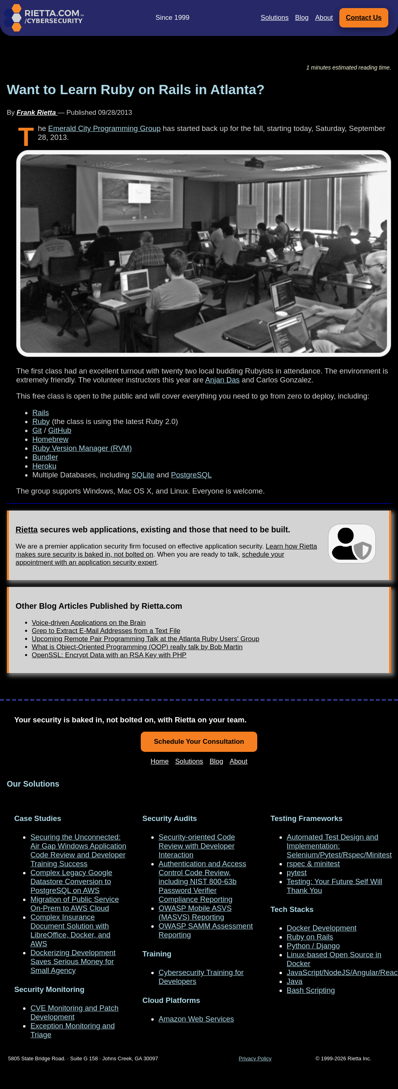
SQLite (142, 475)
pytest (297, 872)
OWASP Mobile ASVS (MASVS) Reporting (195, 912)
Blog (302, 17)
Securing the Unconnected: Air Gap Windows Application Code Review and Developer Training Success (78, 850)
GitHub (59, 430)
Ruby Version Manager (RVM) (82, 448)
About (324, 17)
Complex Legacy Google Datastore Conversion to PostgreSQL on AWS (71, 881)
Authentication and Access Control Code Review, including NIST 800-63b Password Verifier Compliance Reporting (202, 881)
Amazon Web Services (196, 1019)
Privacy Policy (255, 1058)
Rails (40, 412)
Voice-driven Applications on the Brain (89, 623)
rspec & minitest (313, 863)
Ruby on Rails (310, 937)
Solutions (275, 17)
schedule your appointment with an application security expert (150, 558)
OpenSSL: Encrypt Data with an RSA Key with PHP (109, 655)
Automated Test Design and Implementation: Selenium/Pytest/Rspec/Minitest (339, 846)
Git (37, 430)
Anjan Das (222, 380)
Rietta (27, 529)
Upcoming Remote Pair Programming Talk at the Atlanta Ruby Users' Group (146, 639)
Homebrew (50, 439)
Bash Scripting (311, 990)
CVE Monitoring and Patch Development (74, 1012)
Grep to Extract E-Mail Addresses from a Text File (106, 631)
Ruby (41, 421)
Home (159, 761)
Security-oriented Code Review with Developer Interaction (197, 846)
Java (295, 981)
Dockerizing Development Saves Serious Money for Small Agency (72, 961)
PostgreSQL (191, 475)
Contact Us (364, 17)
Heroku (44, 466)
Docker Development (321, 928)
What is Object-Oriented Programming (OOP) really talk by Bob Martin (137, 647)
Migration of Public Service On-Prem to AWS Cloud (74, 903)
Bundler (45, 457)
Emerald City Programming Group (104, 128)
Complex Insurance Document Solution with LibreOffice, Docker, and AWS (70, 930)
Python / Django (313, 945)
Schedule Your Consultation (199, 741)
